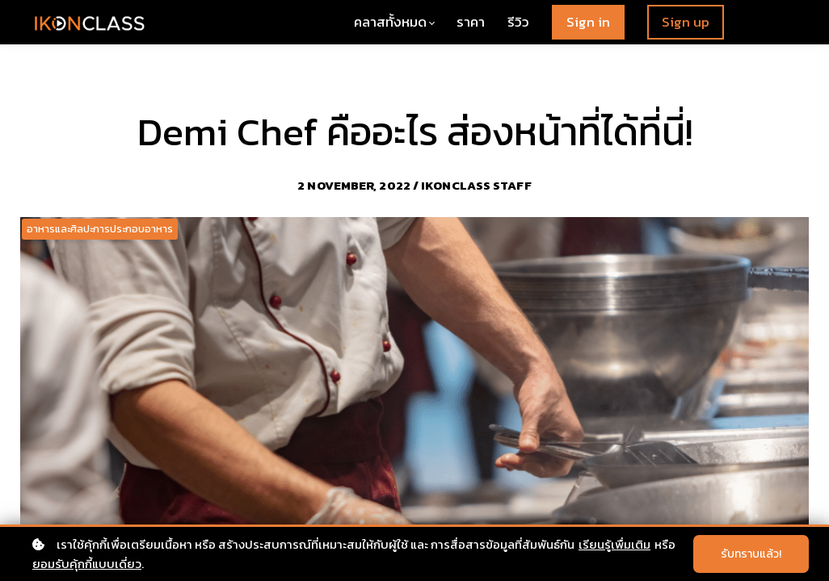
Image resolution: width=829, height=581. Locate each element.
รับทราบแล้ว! (751, 553)
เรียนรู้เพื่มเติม (614, 544)
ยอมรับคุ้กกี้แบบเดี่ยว (86, 563)
